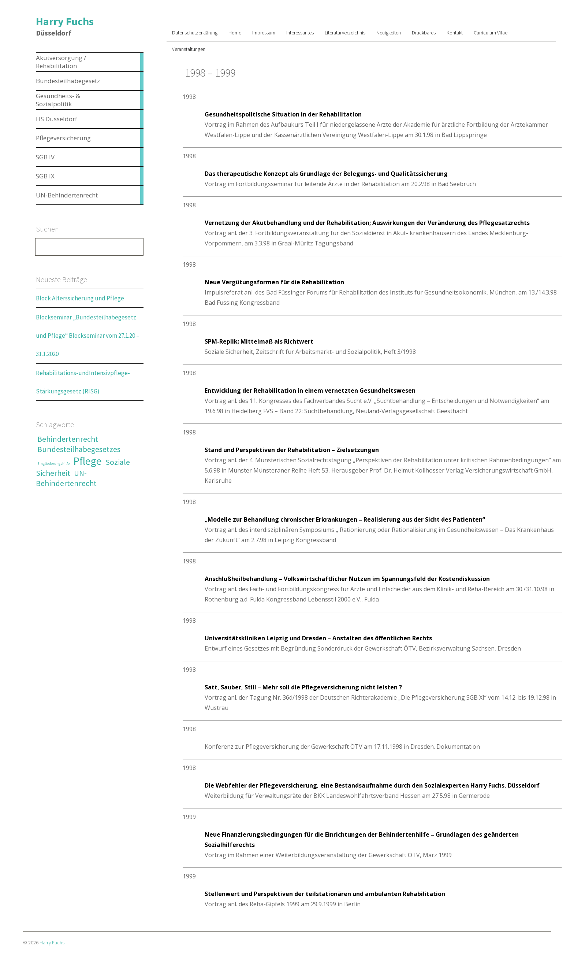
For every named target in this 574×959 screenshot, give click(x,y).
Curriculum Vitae (490, 32)
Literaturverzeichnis (345, 32)
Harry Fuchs (65, 21)
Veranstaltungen (188, 49)
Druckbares (424, 32)
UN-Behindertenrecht (66, 478)
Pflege (87, 461)
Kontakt (455, 32)
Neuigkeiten (388, 32)
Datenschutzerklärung (194, 32)
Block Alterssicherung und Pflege (80, 298)
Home (234, 32)
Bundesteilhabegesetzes (78, 449)
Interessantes (300, 32)
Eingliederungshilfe (53, 463)
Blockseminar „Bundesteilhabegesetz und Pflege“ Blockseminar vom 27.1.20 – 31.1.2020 (87, 335)
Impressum (263, 32)
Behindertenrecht (67, 439)
